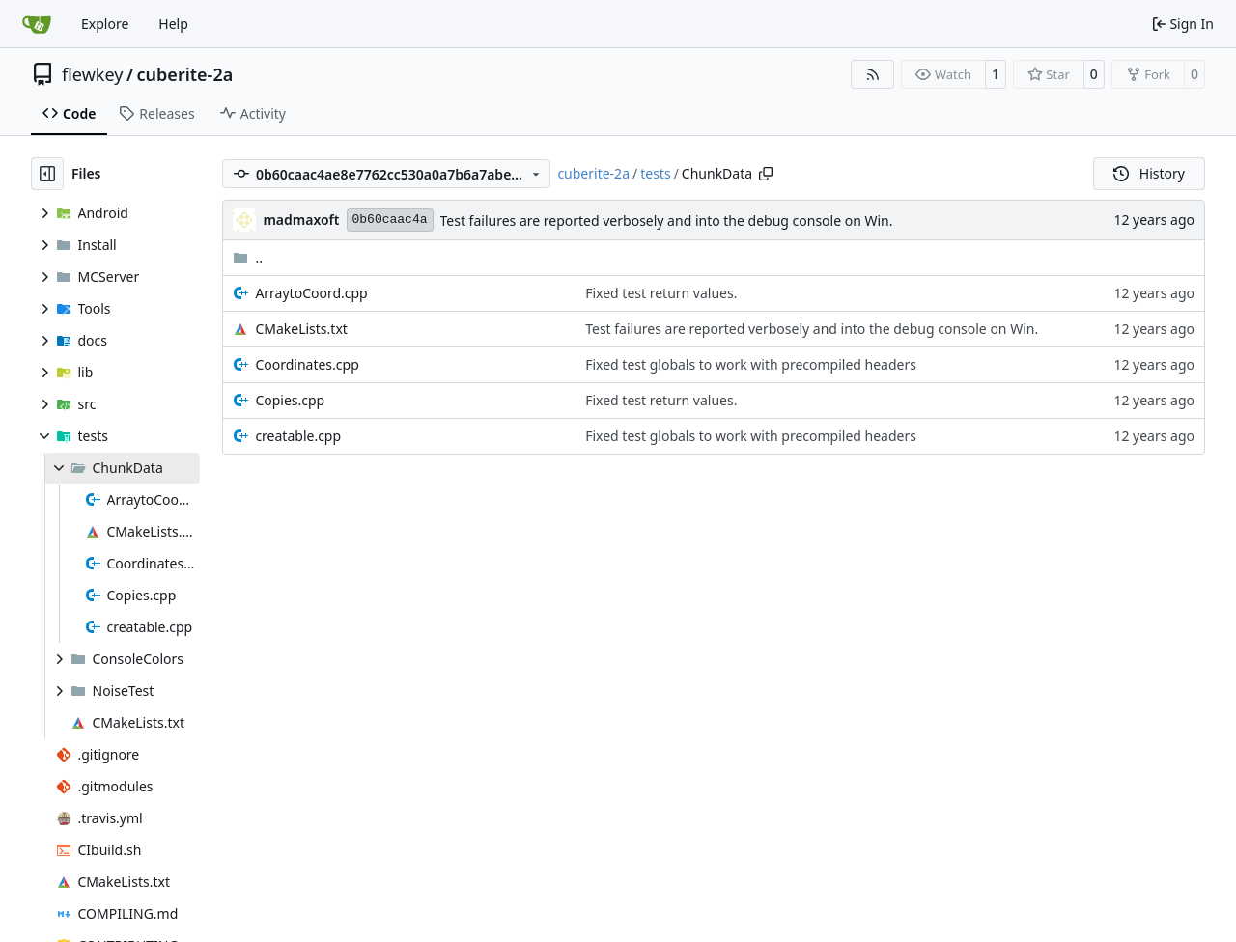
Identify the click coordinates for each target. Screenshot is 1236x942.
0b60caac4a (390, 219)
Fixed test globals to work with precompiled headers (750, 364)
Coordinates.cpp (306, 364)
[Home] (37, 24)
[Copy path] (765, 173)
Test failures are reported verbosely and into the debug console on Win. (666, 220)
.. (248, 257)
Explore (104, 23)
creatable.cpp (298, 436)
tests (655, 173)
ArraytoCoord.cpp (311, 293)
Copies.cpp (289, 400)
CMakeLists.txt (301, 328)
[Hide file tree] (47, 173)
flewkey (92, 74)
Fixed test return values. (661, 293)
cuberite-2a (185, 74)
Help (173, 23)
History (1149, 173)
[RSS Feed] (873, 74)
